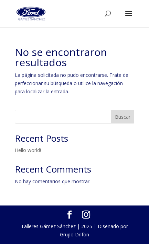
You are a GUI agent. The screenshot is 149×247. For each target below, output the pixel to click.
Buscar (122, 117)
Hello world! (28, 150)
